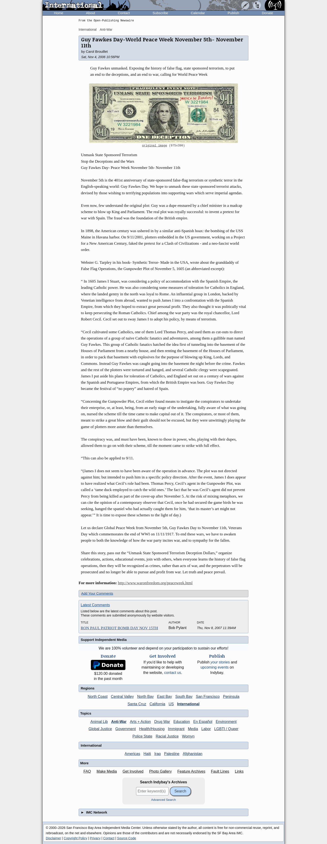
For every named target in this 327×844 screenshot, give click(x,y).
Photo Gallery (160, 771)
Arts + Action (140, 722)
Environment (226, 722)
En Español (202, 722)
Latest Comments (95, 605)
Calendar (198, 13)
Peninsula (231, 697)
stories (220, 662)
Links (239, 771)
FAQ (87, 771)
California (157, 704)
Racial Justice (167, 736)
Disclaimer (53, 838)
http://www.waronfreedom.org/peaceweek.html (155, 583)
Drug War (162, 722)
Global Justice (100, 729)
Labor (206, 729)
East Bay (164, 697)
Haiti (147, 754)
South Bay (184, 697)
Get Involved (133, 771)
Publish (233, 13)
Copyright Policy (75, 838)
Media (193, 729)
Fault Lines (220, 771)
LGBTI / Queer (226, 729)
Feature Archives (191, 771)
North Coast (97, 697)
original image (154, 146)
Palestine (171, 754)
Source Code (126, 838)
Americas (132, 754)
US (171, 704)
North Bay (145, 697)
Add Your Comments (97, 593)
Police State (142, 736)
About (90, 13)
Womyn (188, 736)
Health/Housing (151, 729)
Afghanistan (193, 754)
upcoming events (214, 667)
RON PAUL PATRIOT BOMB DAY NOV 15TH (119, 628)
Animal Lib (99, 722)
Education (181, 722)
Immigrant (176, 729)
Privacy (95, 838)
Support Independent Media (104, 640)
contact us (172, 673)
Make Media (107, 771)
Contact (124, 13)
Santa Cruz (136, 704)
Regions (87, 688)
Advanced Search (163, 799)
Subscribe (160, 13)
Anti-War (106, 29)
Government (125, 729)
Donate (267, 13)
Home (58, 13)
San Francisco (208, 697)
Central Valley (122, 697)
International (88, 29)
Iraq (157, 754)
